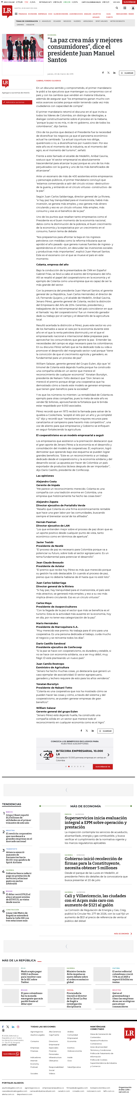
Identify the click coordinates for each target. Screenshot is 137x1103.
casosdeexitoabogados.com (14, 1091)
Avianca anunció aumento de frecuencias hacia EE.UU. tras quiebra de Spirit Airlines (18, 857)
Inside (70, 1057)
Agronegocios (37, 1032)
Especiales (53, 1048)
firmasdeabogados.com (77, 1088)
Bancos (9, 812)
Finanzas (34, 1051)
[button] (39, 755)
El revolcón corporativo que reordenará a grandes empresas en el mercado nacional (19, 837)
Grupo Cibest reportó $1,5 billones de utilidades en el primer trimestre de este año (18, 819)
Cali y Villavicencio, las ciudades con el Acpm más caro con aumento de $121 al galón (95, 900)
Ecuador (57, 21)
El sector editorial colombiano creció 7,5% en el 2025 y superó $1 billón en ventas (122, 976)
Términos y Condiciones (100, 1050)
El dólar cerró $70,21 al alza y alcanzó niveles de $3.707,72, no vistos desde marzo (18, 898)
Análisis (70, 1032)
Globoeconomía (74, 1051)
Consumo (35, 1041)
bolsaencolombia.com (100, 1088)
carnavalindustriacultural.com (42, 1091)
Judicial (70, 990)
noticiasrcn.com (94, 1091)
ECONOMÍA (32, 14)
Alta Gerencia (55, 1032)
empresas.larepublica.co (53, 1088)
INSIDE (131, 14)
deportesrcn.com (24, 1094)
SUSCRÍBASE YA (103, 767)
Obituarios (53, 1061)
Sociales (34, 1073)
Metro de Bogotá (117, 21)
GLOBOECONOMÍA (61, 14)
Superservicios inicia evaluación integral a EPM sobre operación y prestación (96, 823)
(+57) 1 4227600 (9, 1045)
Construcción (12, 910)
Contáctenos (96, 1044)
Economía (71, 1041)
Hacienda (10, 870)
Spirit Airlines (102, 21)
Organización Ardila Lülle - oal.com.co (125, 1089)
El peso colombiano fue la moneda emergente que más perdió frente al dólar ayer (32, 998)
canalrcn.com (64, 1091)
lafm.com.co (108, 1091)
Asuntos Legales (38, 1035)
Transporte (11, 849)
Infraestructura (55, 1057)
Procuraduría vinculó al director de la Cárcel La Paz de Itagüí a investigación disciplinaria (77, 1000)
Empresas (35, 1048)
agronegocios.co (32, 1088)
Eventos (70, 1048)
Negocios (67, 21)
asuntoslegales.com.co (12, 1088)
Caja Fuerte (54, 1035)
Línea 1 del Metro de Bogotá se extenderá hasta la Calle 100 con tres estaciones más (17, 917)
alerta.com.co (8, 1094)
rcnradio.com (78, 1091)
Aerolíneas (88, 21)
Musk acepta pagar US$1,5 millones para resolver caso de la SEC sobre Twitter (31, 976)
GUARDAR (127, 73)
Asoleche (30, 25)
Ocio (69, 1061)
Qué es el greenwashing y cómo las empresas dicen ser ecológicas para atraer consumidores (123, 1000)
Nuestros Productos (99, 1040)
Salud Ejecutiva (74, 1067)
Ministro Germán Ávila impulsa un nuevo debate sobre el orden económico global (78, 976)
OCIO (50, 14)
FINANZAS (23, 14)
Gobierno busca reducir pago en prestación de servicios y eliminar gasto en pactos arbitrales (19, 878)
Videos (52, 1073)
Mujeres (77, 21)
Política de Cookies (98, 1060)
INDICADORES (121, 14)
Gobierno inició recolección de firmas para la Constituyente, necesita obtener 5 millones (93, 863)
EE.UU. (23, 968)
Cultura (116, 968)
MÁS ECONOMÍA (121, 934)
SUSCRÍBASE (129, 2)
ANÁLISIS (87, 14)
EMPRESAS (42, 14)
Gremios (20, 25)
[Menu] (16, 14)
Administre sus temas (13, 102)
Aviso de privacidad (98, 1047)
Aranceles (46, 21)
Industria (10, 830)
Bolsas (9, 891)
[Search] (117, 8)
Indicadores (36, 1057)
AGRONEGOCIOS (76, 14)
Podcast (34, 1067)
